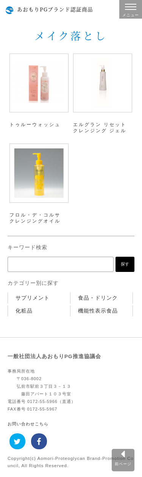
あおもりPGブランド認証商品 (55, 9)
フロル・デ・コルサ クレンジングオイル (35, 218)
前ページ (123, 464)
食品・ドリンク (98, 298)
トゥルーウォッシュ (35, 124)
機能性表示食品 (98, 311)
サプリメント (33, 298)
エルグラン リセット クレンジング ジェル (99, 127)
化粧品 (24, 311)
